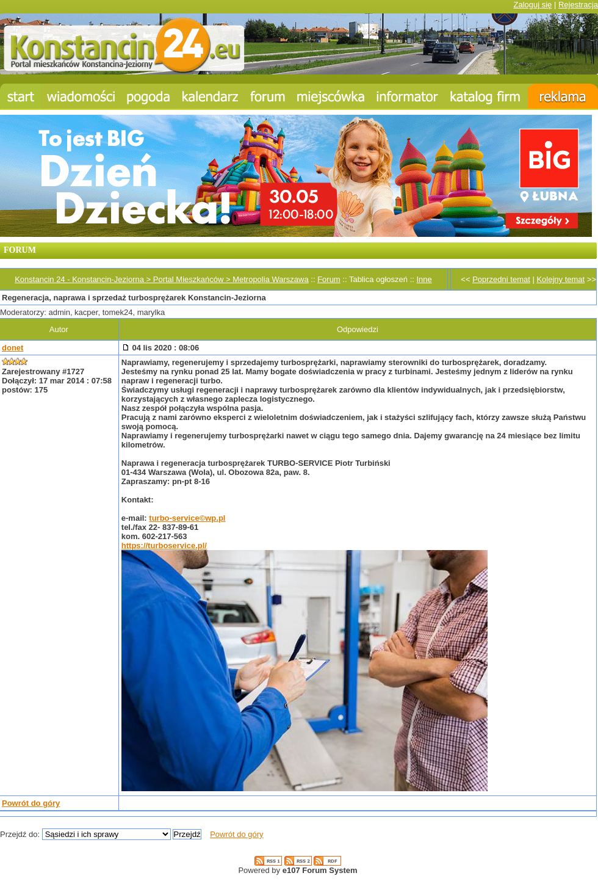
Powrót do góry (31, 803)
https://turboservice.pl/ (164, 545)
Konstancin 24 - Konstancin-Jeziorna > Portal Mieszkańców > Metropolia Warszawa (161, 279)
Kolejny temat (560, 279)
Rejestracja (578, 4)
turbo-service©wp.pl (187, 518)
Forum (328, 279)
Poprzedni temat (501, 279)
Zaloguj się (532, 4)
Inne (423, 279)
